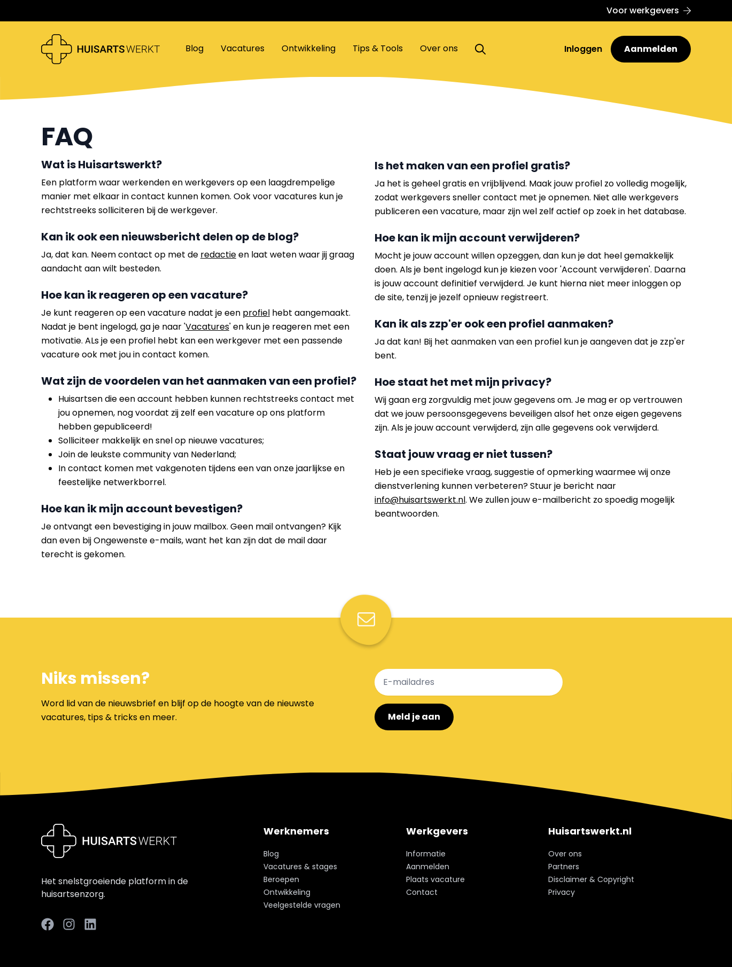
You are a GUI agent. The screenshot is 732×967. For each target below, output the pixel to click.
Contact (422, 892)
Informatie (426, 853)
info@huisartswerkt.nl (420, 500)
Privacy (561, 892)
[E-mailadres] (469, 682)
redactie (218, 254)
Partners (563, 866)
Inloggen (584, 49)
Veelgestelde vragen (301, 905)
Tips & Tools (378, 48)
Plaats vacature (435, 879)
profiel (256, 313)
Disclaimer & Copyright (591, 879)
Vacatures (242, 48)
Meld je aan (414, 717)
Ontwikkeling (309, 48)
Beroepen (281, 879)
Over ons (439, 48)
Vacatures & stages (300, 866)
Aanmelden (651, 49)
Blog (194, 48)
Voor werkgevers (648, 10)
